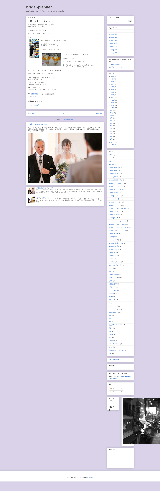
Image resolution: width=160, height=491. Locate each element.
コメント (113, 391)
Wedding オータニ (114, 192)
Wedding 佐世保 (114, 246)
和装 (110, 353)
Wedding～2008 (113, 46)
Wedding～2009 (113, 43)
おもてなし (112, 271)
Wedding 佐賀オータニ (116, 243)
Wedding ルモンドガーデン (117, 230)
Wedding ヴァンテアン (116, 186)
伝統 (110, 337)
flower (110, 158)
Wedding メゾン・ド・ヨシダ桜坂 (119, 227)
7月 (111, 123)
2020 (112, 76)
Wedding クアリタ (115, 196)
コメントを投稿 (34, 105)
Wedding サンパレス (115, 202)
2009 (112, 105)
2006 (112, 145)
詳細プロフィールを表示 (116, 67)
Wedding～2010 (113, 40)
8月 (111, 120)
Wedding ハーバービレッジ (117, 221)
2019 (112, 79)
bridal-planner (39, 7)
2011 (112, 100)
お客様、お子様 (113, 274)
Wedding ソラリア (115, 211)
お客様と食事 (113, 284)
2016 (112, 87)
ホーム (65, 113)
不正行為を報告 (114, 359)
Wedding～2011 (113, 37)
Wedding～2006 (113, 53)
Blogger (91, 477)
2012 (112, 97)
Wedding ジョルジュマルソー (118, 208)
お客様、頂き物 (113, 277)
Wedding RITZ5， (114, 177)
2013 (112, 95)
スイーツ (34, 96)
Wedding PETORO (115, 173)
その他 (111, 296)
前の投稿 (99, 113)
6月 (111, 126)
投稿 (112, 388)
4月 (111, 131)
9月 (111, 118)
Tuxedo (111, 164)
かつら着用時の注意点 (42, 197)
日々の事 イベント (114, 344)
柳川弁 (111, 347)
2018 (112, 81)
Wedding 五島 (113, 240)
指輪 (110, 318)
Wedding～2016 (113, 34)
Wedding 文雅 (113, 255)
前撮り (111, 328)
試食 (110, 322)
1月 (111, 139)
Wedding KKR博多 (114, 167)
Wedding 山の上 (114, 249)
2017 (112, 84)
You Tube (111, 259)
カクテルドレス (113, 290)
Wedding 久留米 (113, 233)
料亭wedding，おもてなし (116, 350)
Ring (110, 161)
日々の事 (111, 340)
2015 (112, 89)
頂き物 (111, 334)
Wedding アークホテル (116, 183)
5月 (111, 128)
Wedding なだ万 (113, 218)
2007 (112, 142)
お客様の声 (112, 287)
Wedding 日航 (113, 252)
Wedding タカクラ (114, 214)
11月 (111, 113)
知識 (110, 331)
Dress (110, 154)
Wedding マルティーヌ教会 (117, 224)
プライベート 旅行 (114, 309)
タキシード (112, 300)
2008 (112, 108)
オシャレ (111, 268)
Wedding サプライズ (115, 199)
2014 (112, 92)
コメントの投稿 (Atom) (66, 119)
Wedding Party (113, 170)
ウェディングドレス (115, 262)
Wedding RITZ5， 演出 (115, 180)
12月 (111, 110)
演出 (110, 315)
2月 (111, 136)
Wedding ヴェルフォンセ (116, 189)
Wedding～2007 (113, 50)
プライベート (113, 306)
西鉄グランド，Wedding (116, 325)
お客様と (111, 281)
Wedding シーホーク (115, 205)
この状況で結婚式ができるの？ (38, 124)
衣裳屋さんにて (113, 312)
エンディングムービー (115, 265)
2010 (112, 102)
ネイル (111, 303)
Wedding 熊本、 (113, 236)
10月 (111, 115)
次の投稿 (31, 113)
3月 (111, 134)
